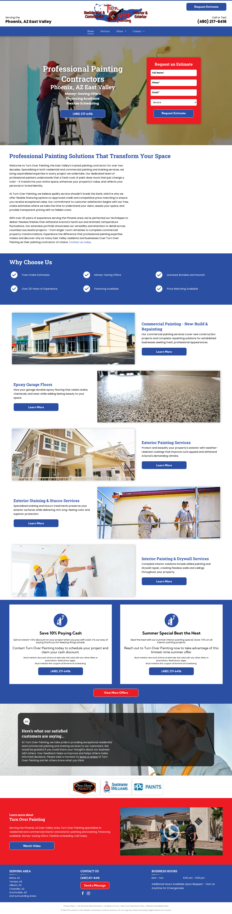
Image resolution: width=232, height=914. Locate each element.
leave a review (89, 757)
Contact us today (80, 242)
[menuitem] (90, 31)
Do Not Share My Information (90, 906)
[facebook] (82, 894)
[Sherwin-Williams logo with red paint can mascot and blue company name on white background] (116, 787)
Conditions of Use (111, 906)
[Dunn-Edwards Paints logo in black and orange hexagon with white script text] (84, 787)
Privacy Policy (69, 906)
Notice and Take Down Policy (133, 906)
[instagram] (88, 894)
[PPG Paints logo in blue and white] (147, 787)
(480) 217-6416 (212, 21)
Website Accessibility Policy (157, 906)
